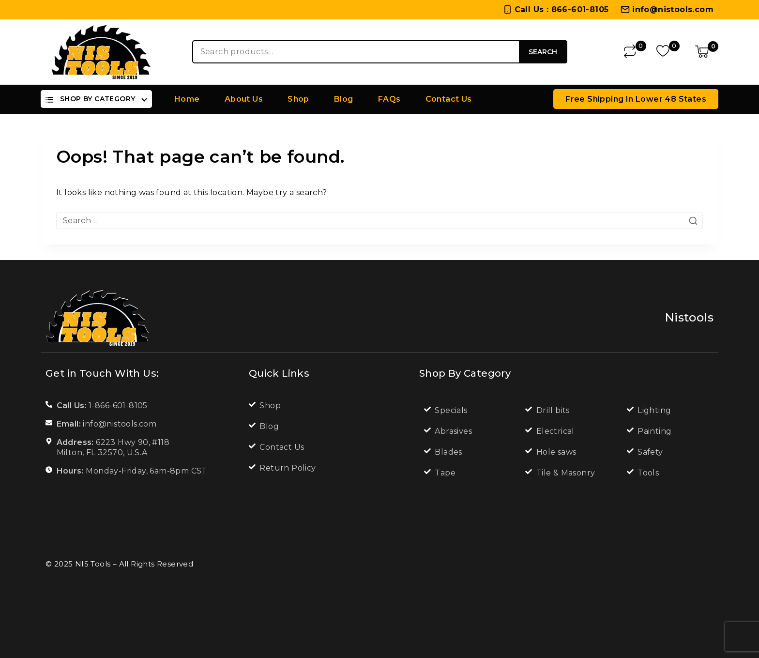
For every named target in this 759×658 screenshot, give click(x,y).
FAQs (389, 99)
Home (187, 99)
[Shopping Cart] (706, 52)
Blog (343, 99)
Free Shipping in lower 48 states (635, 99)
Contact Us (448, 99)
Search (543, 51)
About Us (244, 99)
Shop (298, 99)
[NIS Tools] (101, 52)
